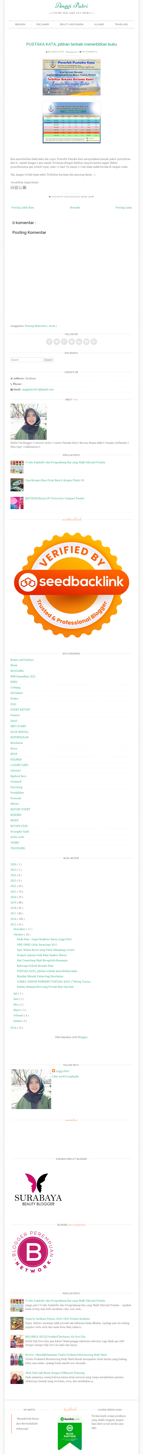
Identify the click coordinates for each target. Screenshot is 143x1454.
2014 (13, 1027)
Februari (19, 1015)
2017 (13, 913)
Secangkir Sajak (19, 831)
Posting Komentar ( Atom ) (41, 326)
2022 (13, 886)
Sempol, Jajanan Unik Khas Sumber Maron (42, 955)
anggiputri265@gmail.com (38, 389)
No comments (89, 51)
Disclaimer (42, 24)
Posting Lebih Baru (22, 207)
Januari (18, 1021)
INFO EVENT (18, 726)
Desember (20, 929)
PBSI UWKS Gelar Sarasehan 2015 (37, 944)
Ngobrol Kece (18, 776)
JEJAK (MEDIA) (19, 732)
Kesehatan (16, 743)
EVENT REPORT (20, 709)
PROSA (14, 804)
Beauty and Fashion (71, 24)
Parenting (16, 787)
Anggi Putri (71, 5)
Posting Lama (124, 207)
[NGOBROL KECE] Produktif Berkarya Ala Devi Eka (55, 1336)
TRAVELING (17, 848)
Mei (16, 1004)
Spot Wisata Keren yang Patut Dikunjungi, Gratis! (46, 950)
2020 (13, 897)
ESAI (13, 704)
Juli (16, 993)
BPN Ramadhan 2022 (22, 676)
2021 (13, 891)
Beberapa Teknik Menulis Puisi (35, 966)
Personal (15, 798)
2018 (13, 908)
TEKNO (14, 842)
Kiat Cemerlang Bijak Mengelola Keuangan (42, 960)
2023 (13, 880)
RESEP (14, 820)
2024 (13, 875)
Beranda (20, 24)
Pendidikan (17, 792)
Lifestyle (15, 770)
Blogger (82, 1037)
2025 (13, 869)
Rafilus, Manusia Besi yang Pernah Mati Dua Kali (45, 987)
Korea (13, 748)
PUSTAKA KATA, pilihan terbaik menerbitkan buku (71, 44)
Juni (16, 999)
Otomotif (15, 781)
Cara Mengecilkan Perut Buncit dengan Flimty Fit (54, 480)
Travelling (121, 24)
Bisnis (13, 665)
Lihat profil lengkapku (65, 1076)
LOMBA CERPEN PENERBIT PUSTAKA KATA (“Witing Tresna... (54, 981)
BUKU (13, 682)
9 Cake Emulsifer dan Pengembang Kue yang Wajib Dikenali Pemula (65, 462)
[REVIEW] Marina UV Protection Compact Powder (55, 498)
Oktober (19, 934)
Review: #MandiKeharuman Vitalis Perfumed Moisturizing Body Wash (66, 1354)
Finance (15, 715)
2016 (13, 919)
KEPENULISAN (19, 737)
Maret (18, 1010)
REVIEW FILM (18, 826)
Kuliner (99, 24)
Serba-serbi (87, 196)
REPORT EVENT (20, 809)
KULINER (16, 759)
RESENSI (15, 815)
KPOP (13, 754)
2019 (13, 902)
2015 (13, 924)
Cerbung (15, 687)
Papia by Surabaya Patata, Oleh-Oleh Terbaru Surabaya (57, 1318)
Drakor (14, 698)
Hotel (13, 720)
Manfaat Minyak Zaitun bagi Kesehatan (40, 976)
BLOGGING (17, 671)
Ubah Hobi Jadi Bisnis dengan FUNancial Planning (55, 1373)
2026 (13, 864)
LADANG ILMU (19, 765)
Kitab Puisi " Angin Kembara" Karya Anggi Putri (44, 939)
